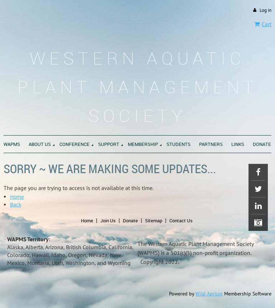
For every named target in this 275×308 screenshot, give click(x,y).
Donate (130, 220)
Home (17, 196)
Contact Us (181, 220)
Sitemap (153, 220)
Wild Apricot (209, 293)
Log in (265, 10)
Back (15, 204)
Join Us (108, 220)
